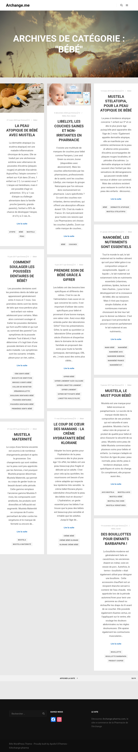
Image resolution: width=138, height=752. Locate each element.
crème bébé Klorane (69, 540)
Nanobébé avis (116, 352)
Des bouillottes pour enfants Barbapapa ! (116, 539)
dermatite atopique (120, 207)
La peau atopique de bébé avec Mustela (22, 130)
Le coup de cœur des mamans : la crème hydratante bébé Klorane (69, 433)
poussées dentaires (22, 400)
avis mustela (108, 492)
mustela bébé (116, 497)
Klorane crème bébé (69, 544)
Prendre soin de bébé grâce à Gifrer (69, 275)
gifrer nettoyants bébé (69, 394)
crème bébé (69, 536)
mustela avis (124, 492)
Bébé (35, 120)
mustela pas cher (116, 501)
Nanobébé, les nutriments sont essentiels (116, 242)
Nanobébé (122, 347)
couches (73, 244)
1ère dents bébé (21, 374)
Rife (11, 744)
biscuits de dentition (22, 378)
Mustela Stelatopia (116, 211)
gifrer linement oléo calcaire (69, 381)
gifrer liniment (69, 390)
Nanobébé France (116, 360)
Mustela (31, 232)
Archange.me (18, 5)
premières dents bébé (22, 409)
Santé (118, 529)
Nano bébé (109, 347)
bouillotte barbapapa (116, 656)
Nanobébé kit (116, 365)
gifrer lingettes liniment (69, 385)
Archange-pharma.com (114, 718)
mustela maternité (22, 544)
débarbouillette (22, 391)
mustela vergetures (116, 505)
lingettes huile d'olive (69, 398)
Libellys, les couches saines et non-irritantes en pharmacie (69, 130)
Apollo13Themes (58, 744)
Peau (22, 236)
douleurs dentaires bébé (22, 395)
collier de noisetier (22, 387)
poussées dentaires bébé (22, 404)
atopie (12, 232)
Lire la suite (22, 224)
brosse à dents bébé (22, 382)
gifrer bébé (69, 376)
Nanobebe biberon (116, 356)
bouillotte (116, 652)
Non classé (71, 116)
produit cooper (116, 661)
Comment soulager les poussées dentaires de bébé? (22, 271)
